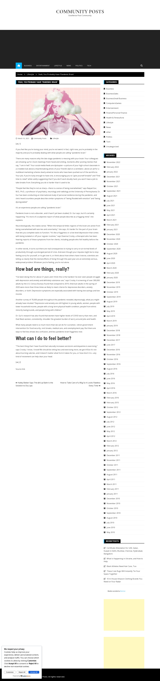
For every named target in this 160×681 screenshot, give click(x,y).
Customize (10, 672)
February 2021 (113, 225)
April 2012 (111, 436)
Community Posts (80, 11)
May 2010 (111, 532)
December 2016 (113, 349)
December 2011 (113, 455)
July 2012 (110, 421)
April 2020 (111, 263)
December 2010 (113, 498)
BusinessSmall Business (116, 98)
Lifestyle (58, 66)
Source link (20, 369)
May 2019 (111, 311)
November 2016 (113, 354)
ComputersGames (113, 103)
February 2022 (113, 167)
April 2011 (111, 479)
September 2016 (114, 364)
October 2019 (112, 292)
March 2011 (112, 484)
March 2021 (112, 220)
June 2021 (111, 205)
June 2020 (111, 258)
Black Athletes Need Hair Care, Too (121, 566)
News (68, 66)
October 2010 (112, 508)
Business (28, 66)
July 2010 (110, 522)
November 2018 (113, 335)
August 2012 (112, 417)
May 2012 (111, 431)
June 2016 (111, 378)
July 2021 (110, 200)
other (108, 132)
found (46, 284)
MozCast (122, 591)
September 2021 (114, 191)
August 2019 (112, 301)
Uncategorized (112, 146)
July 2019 (110, 306)
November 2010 (113, 503)
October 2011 (112, 465)
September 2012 (114, 412)
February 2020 (113, 273)
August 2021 (112, 196)
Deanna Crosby (68, 236)
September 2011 (114, 470)
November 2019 (113, 287)
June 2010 (111, 527)
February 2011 (113, 489)
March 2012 (112, 441)
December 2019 (113, 282)
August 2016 (112, 369)
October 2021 (112, 186)
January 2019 (112, 325)
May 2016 (111, 383)
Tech (89, 66)
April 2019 (111, 316)
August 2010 (112, 518)
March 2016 (112, 393)
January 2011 (112, 494)
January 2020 (112, 277)
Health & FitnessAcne (115, 117)
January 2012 (112, 450)
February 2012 (113, 446)
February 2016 (113, 397)
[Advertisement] (80, 45)
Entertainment (43, 66)
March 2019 (112, 321)
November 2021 (113, 181)
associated (67, 290)
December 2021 (113, 176)
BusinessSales (112, 93)
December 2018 (113, 330)
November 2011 (113, 460)
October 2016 (112, 359)
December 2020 (113, 234)
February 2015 (113, 402)
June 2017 (111, 345)
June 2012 (111, 426)
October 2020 (112, 244)
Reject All (22, 672)
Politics (78, 66)
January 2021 (112, 229)
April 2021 (111, 215)
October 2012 (112, 407)
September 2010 (114, 513)
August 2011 (112, 474)
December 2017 (113, 340)
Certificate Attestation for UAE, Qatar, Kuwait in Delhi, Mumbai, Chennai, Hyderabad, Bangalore (123, 551)
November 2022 (113, 162)
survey (26, 299)
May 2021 (111, 210)
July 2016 (110, 373)
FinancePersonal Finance (116, 113)
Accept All (33, 672)
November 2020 (113, 239)
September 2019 (114, 297)
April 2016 (111, 388)
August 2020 (112, 253)
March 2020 (112, 268)
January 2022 (112, 172)
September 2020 (114, 249)
